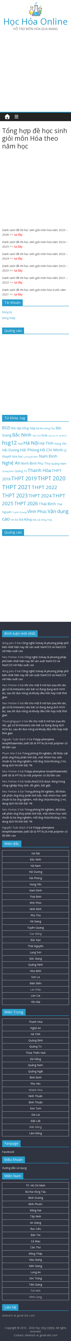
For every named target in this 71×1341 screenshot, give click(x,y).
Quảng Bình (35, 1040)
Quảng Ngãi (35, 1071)
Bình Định (35, 1077)
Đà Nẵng (35, 1059)
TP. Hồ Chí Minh (35, 1185)
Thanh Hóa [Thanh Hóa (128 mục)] (39, 470)
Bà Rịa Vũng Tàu (35, 1191)
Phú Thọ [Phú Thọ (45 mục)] (43, 463)
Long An (35, 1272)
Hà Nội (35, 853)
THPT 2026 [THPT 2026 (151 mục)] (26, 503)
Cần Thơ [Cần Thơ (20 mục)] (36, 435)
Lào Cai (35, 995)
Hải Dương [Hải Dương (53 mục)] (10, 450)
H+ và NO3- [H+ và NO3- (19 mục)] (61, 435)
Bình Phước (35, 1204)
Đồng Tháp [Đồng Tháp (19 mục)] (46, 519)
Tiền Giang (35, 1284)
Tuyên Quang (35, 927)
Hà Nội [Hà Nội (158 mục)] (31, 443)
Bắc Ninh (35, 859)
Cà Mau (35, 1241)
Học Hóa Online (35, 21)
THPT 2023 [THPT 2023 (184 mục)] (15, 495)
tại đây (18, 234)
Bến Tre (36, 1235)
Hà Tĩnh (35, 1034)
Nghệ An (35, 1028)
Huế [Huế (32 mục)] (20, 443)
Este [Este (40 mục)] (44, 435)
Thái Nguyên (35, 946)
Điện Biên (35, 983)
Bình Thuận (36, 1102)
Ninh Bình (35, 909)
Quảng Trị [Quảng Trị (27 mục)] (21, 471)
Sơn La (35, 977)
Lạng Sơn (35, 952)
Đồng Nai (35, 1210)
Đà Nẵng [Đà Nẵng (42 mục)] (25, 519)
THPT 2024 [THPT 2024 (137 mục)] (40, 496)
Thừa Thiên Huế (35, 1052)
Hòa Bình (35, 971)
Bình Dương (35, 1198)
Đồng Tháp (35, 1253)
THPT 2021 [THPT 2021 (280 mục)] (16, 487)
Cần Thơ (35, 1247)
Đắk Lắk (36, 1121)
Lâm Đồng (35, 1133)
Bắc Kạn (35, 940)
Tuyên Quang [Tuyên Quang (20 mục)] (19, 512)
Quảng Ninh (35, 964)
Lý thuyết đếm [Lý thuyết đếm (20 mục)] (30, 456)
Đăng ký (7, 312)
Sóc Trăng (35, 1278)
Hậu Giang (35, 1259)
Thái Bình (35, 896)
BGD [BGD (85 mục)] (6, 427)
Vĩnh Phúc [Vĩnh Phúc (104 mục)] (37, 511)
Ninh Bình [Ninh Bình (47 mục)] (29, 463)
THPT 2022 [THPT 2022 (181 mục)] (44, 487)
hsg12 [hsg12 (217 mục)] (9, 442)
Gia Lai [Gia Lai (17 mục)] (51, 435)
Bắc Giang (35, 958)
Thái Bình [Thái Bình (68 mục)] (47, 503)
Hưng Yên (35, 884)
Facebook (8, 1152)
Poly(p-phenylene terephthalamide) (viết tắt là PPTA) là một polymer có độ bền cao (35, 743)
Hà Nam (35, 865)
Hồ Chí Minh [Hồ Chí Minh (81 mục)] (51, 449)
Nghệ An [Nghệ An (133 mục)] (11, 463)
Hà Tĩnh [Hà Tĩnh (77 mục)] (46, 443)
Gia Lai (35, 1114)
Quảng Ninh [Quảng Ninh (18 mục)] (8, 471)
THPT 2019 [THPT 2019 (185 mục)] (24, 478)
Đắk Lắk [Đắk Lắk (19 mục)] (36, 519)
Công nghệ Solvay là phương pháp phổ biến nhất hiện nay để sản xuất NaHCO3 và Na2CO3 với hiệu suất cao (35, 647)
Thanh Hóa (35, 1022)
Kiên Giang (35, 1266)
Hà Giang (35, 921)
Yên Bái (35, 1002)
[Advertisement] (35, 69)
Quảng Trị (35, 1046)
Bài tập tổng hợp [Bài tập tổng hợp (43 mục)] (23, 428)
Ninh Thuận (35, 1096)
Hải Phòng (35, 878)
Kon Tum (35, 1108)
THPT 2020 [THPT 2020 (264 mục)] (51, 478)
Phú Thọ (35, 915)
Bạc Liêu (35, 1228)
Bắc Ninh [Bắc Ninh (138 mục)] (21, 435)
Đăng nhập (8, 318)
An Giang (35, 1222)
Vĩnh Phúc (36, 903)
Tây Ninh (35, 1216)
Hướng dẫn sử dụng (14, 1168)
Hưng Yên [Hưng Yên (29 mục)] (60, 443)
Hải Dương (35, 872)
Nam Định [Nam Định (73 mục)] (48, 456)
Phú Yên (35, 1083)
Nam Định (35, 890)
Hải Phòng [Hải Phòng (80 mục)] (29, 449)
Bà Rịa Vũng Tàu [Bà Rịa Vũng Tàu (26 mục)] (45, 428)
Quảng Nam (35, 1065)
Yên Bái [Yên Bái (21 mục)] (14, 519)
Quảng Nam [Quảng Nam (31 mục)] (58, 463)
